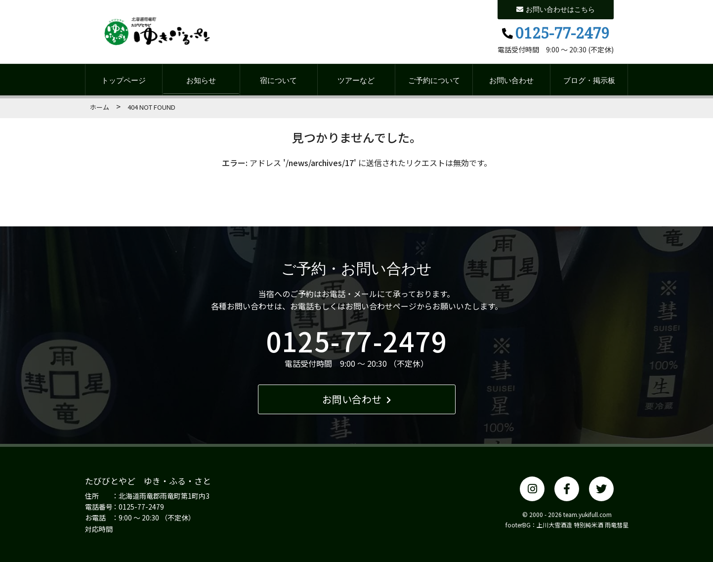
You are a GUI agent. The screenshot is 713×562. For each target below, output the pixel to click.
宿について (278, 80)
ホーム (99, 107)
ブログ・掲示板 (589, 80)
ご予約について (434, 80)
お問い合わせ (511, 80)
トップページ (123, 80)
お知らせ (201, 80)
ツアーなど (356, 80)
